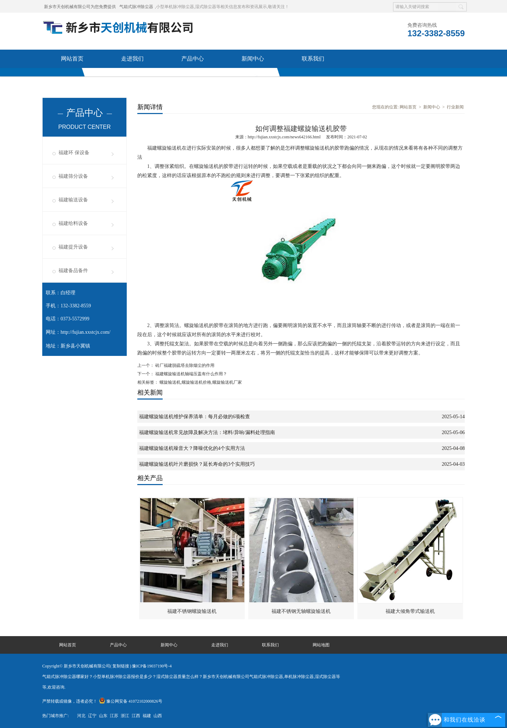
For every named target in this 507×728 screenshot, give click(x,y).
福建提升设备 (73, 247)
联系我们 (313, 59)
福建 (147, 715)
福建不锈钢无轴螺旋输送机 (301, 611)
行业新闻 (455, 107)
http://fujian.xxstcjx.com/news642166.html (284, 136)
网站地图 (321, 644)
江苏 (114, 715)
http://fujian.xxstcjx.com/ (86, 332)
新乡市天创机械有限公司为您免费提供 (80, 6)
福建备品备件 (73, 270)
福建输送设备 (73, 199)
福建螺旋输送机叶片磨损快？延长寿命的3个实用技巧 (197, 464)
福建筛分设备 (73, 176)
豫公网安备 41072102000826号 (130, 701)
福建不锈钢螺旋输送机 (192, 611)
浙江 (125, 715)
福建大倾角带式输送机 (410, 611)
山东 (103, 715)
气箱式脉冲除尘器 (136, 6)
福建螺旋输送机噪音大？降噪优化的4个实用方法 (192, 448)
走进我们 (132, 59)
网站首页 (72, 59)
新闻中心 (253, 59)
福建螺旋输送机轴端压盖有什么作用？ (190, 373)
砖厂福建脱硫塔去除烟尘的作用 (184, 365)
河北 (81, 715)
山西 (158, 715)
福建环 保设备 (73, 152)
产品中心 (192, 59)
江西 (136, 715)
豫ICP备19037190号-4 (152, 666)
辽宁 (92, 715)
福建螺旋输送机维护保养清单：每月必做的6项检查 (194, 416)
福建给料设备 (73, 223)
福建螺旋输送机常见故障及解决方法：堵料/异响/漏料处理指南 (207, 432)
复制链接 (120, 666)
